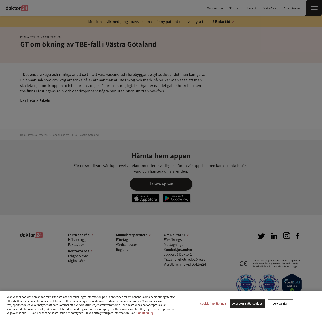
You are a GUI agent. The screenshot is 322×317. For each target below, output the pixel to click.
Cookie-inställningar (214, 304)
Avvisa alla (280, 304)
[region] (161, 304)
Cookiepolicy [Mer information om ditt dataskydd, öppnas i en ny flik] (144, 313)
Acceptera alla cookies (247, 304)
